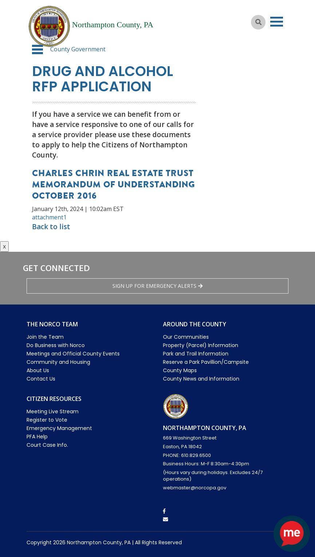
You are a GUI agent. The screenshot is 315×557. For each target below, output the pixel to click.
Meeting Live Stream (53, 411)
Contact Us (41, 378)
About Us (38, 370)
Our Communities (186, 337)
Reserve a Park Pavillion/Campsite (206, 362)
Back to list (51, 226)
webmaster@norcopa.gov (194, 487)
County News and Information (201, 378)
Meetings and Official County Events (73, 353)
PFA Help (37, 436)
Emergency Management (59, 428)
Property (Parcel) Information (200, 345)
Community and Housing (58, 362)
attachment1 (49, 217)
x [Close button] (4, 246)
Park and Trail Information (195, 353)
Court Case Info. (47, 445)
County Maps (180, 370)
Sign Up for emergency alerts (157, 285)
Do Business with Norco (56, 345)
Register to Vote (47, 419)
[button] (37, 49)
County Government (77, 49)
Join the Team (45, 337)
